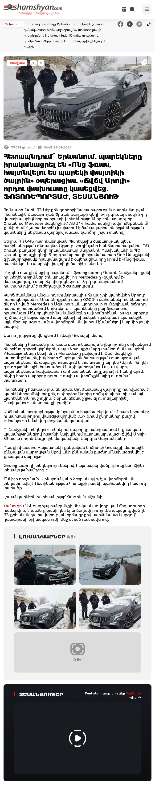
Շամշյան (17, 63)
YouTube (133, 693)
